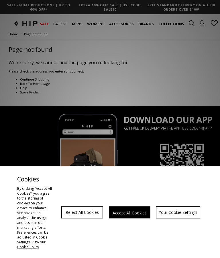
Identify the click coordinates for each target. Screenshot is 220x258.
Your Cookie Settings (178, 212)
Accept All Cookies (130, 213)
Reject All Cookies (82, 212)
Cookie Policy (28, 247)
